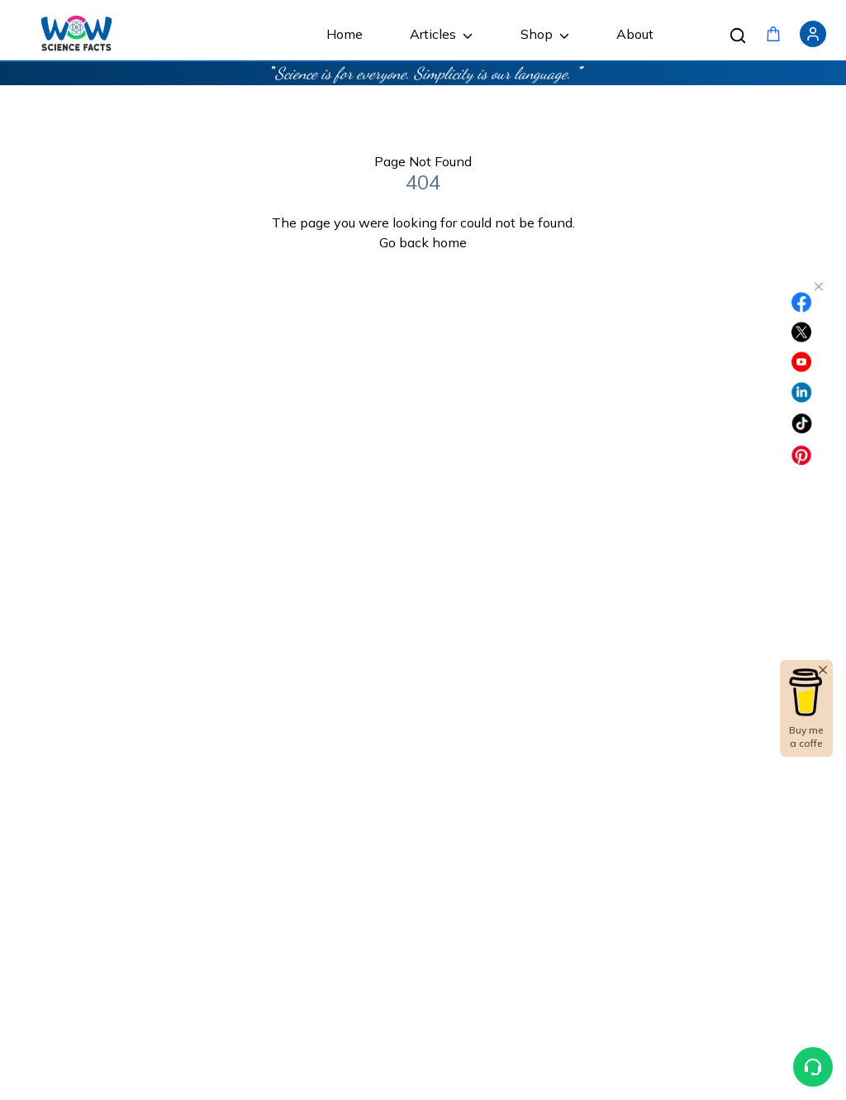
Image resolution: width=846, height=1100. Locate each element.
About (635, 34)
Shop (544, 34)
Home (344, 34)
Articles (441, 34)
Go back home (423, 242)
